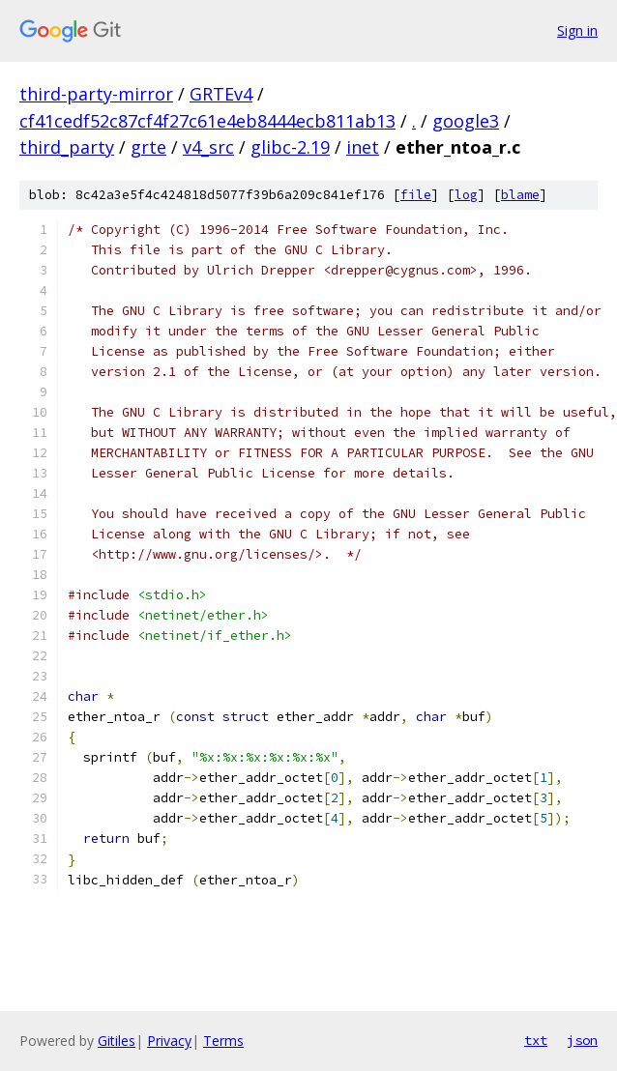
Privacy (169, 1040)
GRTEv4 (221, 93)
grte (148, 147)
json (582, 1040)
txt (535, 1040)
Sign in (577, 30)
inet (362, 147)
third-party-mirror (96, 93)
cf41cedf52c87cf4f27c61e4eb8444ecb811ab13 (207, 120)
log (466, 195)
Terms (223, 1040)
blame (520, 195)
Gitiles (116, 1040)
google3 (465, 120)
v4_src (208, 147)
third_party (66, 147)
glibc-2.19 (290, 147)
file (415, 195)
